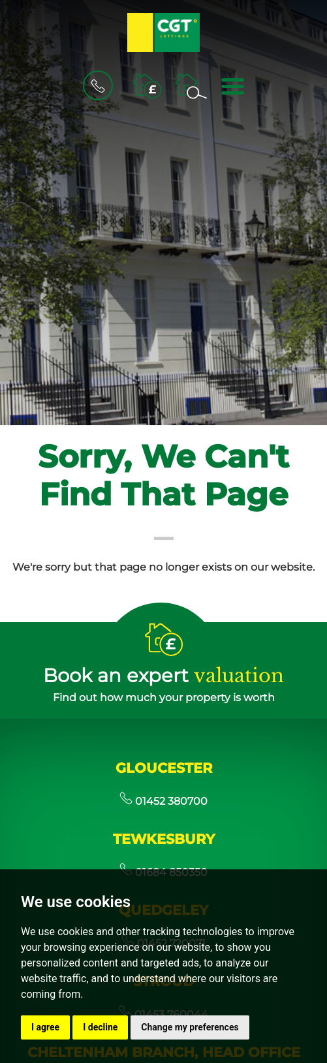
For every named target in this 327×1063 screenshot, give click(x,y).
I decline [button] (100, 1027)
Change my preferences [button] (189, 1027)
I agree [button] (45, 1027)
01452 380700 (163, 801)
